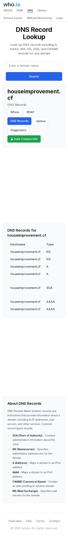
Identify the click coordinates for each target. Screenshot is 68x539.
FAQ (29, 521)
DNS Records (19, 121)
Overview (15, 521)
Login (59, 17)
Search (34, 76)
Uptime (41, 10)
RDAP (20, 10)
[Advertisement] (34, 185)
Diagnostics (18, 130)
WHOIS (8, 10)
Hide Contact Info (24, 139)
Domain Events (13, 17)
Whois (15, 112)
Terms (40, 521)
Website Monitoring (39, 17)
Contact (54, 521)
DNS (30, 10)
